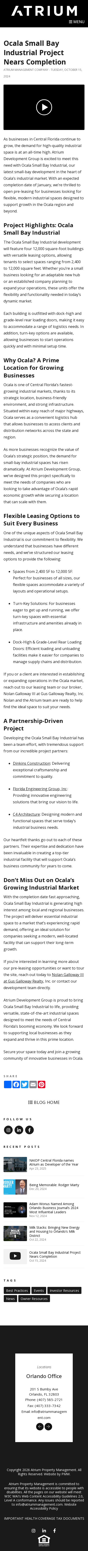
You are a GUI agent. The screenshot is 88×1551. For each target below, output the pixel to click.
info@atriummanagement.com (39, 1504)
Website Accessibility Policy (53, 1506)
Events (39, 1290)
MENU (76, 21)
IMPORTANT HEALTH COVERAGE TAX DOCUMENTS (44, 1518)
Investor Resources (64, 1290)
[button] (40, 1426)
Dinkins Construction (31, 763)
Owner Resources (34, 1298)
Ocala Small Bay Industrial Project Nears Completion (35, 52)
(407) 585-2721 (50, 1399)
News (10, 1298)
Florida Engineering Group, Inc (40, 788)
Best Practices (17, 1290)
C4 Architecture (26, 814)
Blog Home (44, 1102)
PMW (65, 1474)
